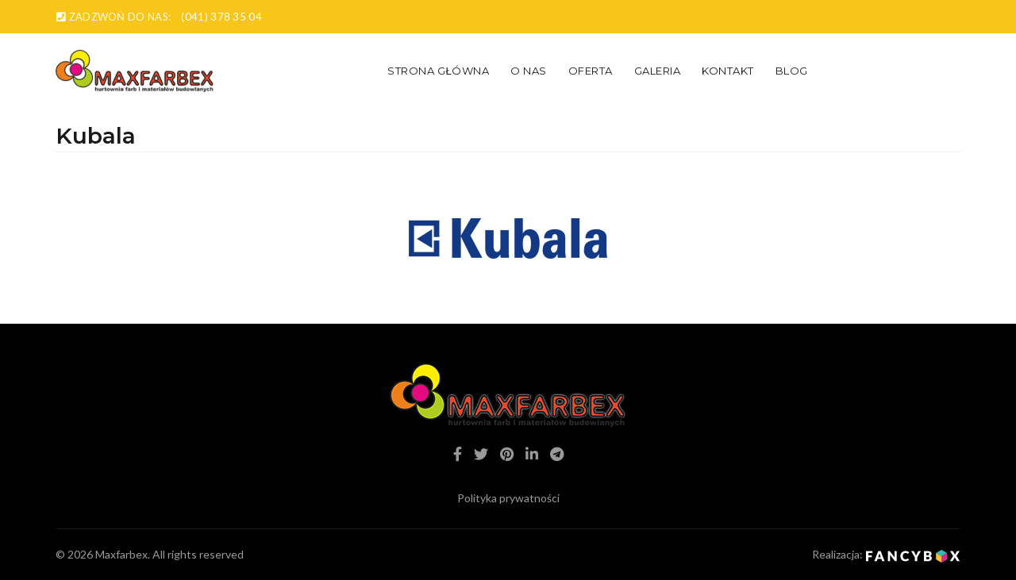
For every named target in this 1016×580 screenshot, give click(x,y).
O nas (528, 70)
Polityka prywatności (508, 498)
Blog (791, 70)
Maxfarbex (121, 554)
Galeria (657, 70)
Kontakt (728, 70)
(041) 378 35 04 (221, 16)
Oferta (590, 70)
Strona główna (438, 70)
